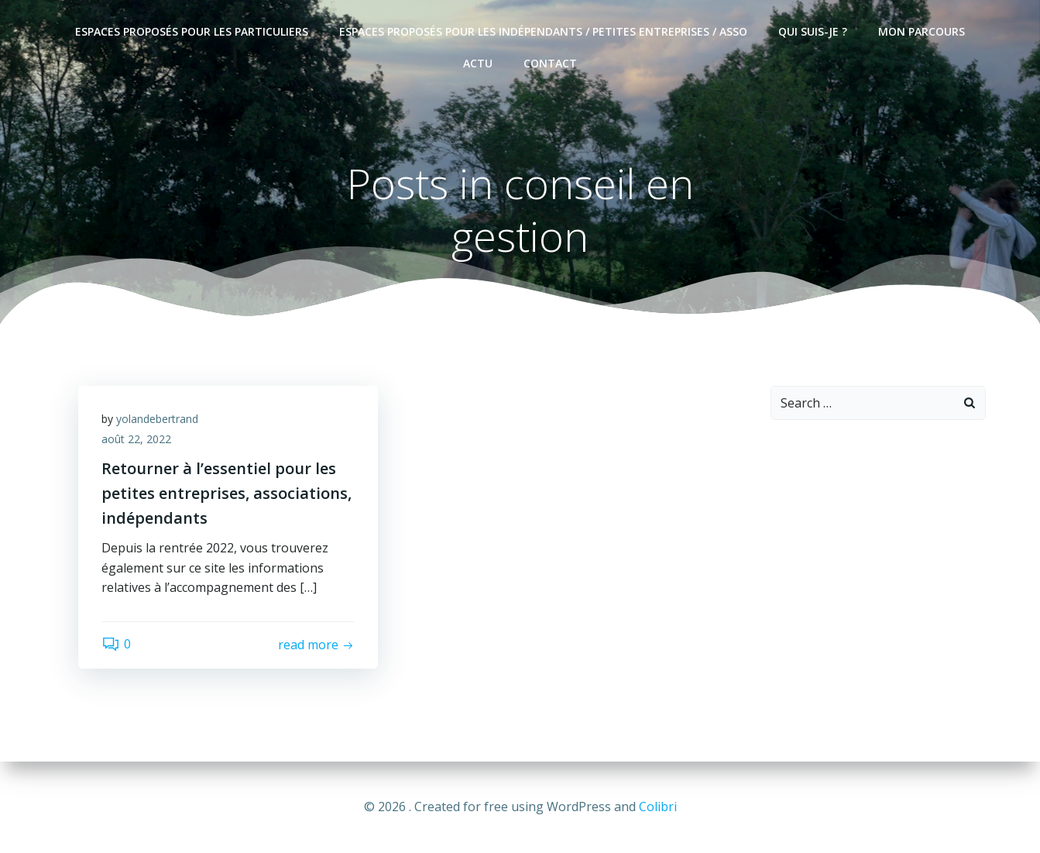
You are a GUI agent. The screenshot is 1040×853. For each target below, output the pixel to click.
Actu (478, 63)
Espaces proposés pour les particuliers (191, 31)
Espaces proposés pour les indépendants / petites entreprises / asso (543, 31)
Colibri (658, 806)
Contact (550, 63)
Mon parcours (921, 31)
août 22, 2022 (136, 439)
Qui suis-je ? (812, 31)
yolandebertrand (157, 418)
